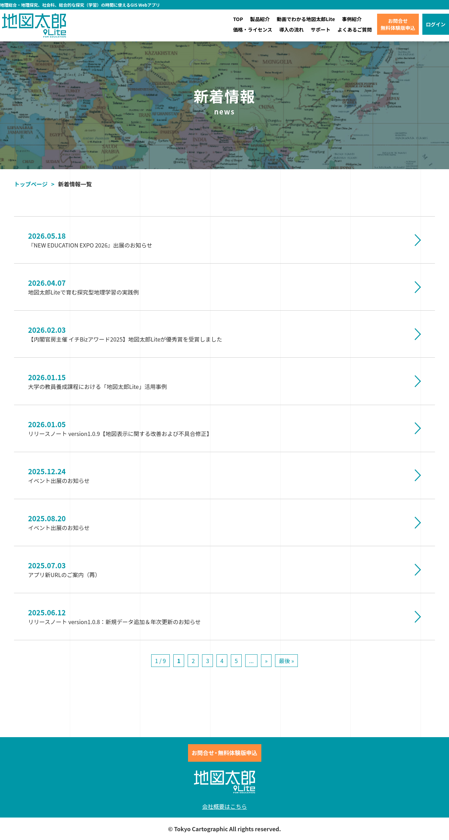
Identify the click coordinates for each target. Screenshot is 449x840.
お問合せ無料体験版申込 (398, 24)
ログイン (435, 24)
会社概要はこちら (224, 806)
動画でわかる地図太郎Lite (306, 18)
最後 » (286, 660)
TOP (238, 18)
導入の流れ (291, 29)
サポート (320, 29)
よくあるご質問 (354, 29)
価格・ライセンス (252, 29)
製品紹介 (260, 18)
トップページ (31, 184)
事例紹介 (352, 18)
